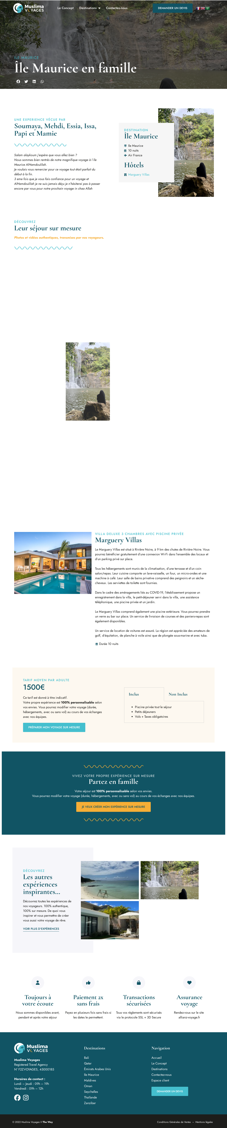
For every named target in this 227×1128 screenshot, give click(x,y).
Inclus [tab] (134, 694)
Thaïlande (90, 1097)
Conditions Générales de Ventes (174, 1122)
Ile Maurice (26, 57)
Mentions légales (204, 1122)
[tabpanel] (164, 712)
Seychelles (91, 1091)
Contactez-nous (117, 8)
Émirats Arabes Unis (97, 1069)
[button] (18, 81)
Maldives (90, 1080)
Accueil (156, 1057)
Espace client (160, 1080)
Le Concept (65, 8)
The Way (48, 1122)
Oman (88, 1086)
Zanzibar (90, 1103)
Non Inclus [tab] (178, 694)
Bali (86, 1057)
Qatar (88, 1063)
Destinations (89, 8)
